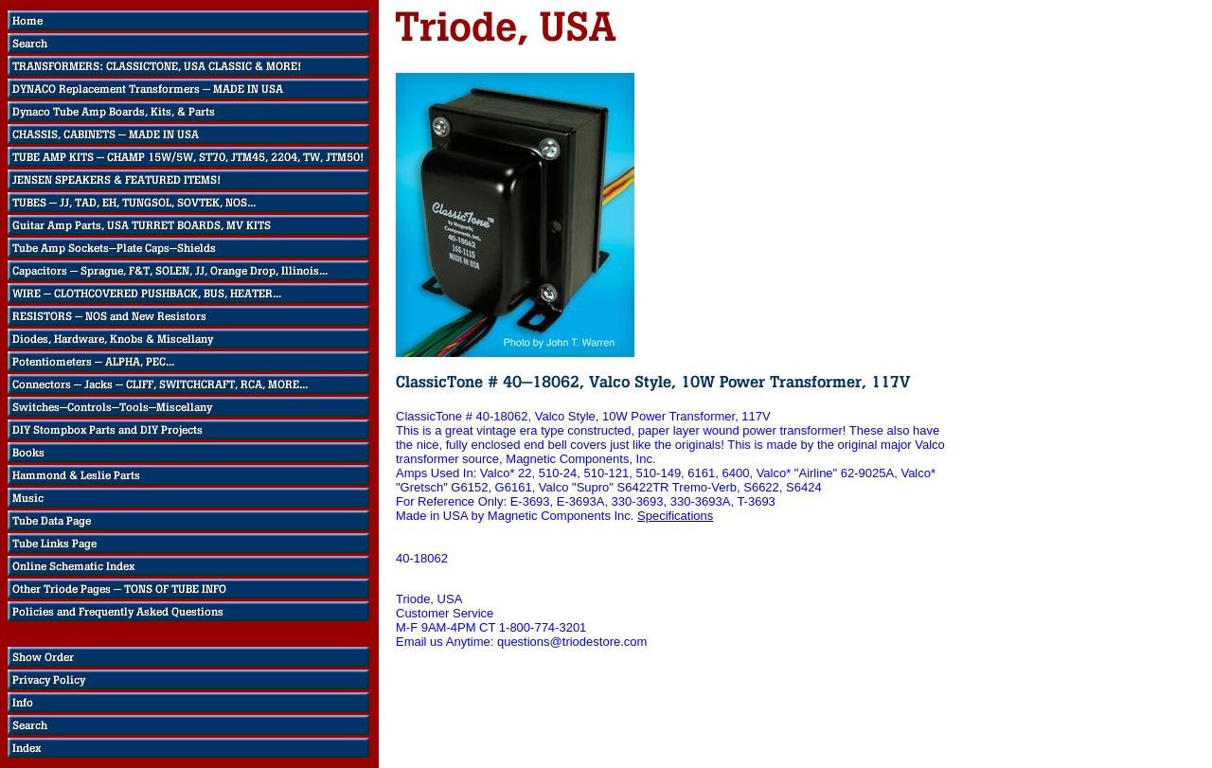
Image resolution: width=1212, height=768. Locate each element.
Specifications (675, 516)
